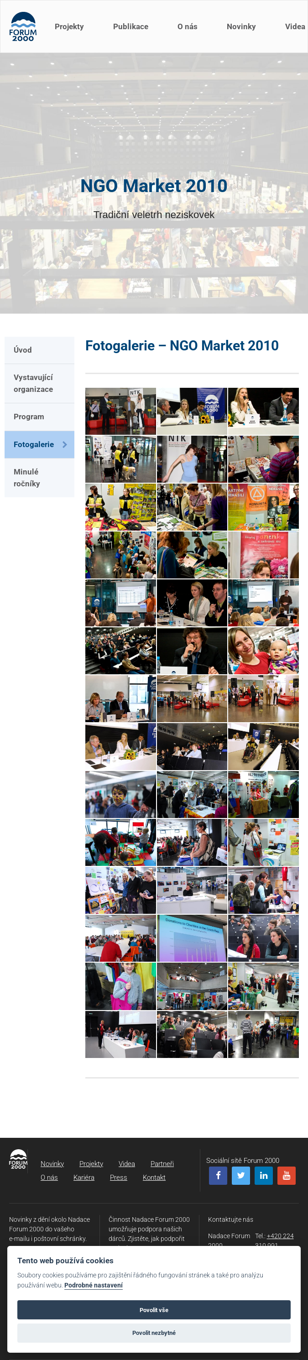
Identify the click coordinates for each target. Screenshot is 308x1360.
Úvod (23, 349)
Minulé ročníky (27, 477)
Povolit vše (154, 1310)
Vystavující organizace (33, 383)
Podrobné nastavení (93, 1285)
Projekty (69, 26)
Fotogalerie (34, 444)
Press (118, 1177)
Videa (127, 1164)
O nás (187, 26)
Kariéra (83, 1177)
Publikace (130, 26)
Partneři (162, 1164)
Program (29, 416)
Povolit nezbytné (154, 1332)
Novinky (241, 26)
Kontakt (154, 1177)
